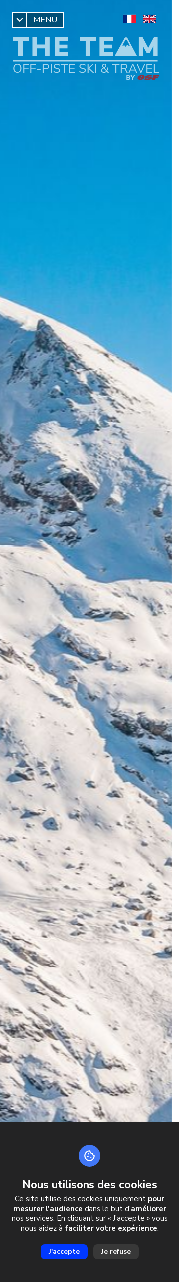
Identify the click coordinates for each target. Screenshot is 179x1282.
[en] (149, 18)
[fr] (129, 18)
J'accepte (64, 1251)
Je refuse (116, 1251)
